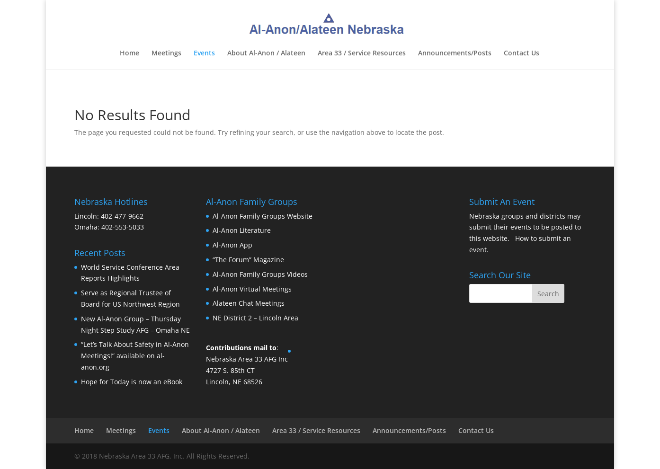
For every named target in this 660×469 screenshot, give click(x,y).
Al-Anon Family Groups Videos (260, 274)
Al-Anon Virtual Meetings (252, 288)
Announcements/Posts (454, 53)
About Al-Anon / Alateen (266, 53)
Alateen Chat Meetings (249, 303)
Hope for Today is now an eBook (131, 381)
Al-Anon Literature (242, 230)
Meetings (166, 53)
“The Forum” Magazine (248, 259)
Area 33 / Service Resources (362, 53)
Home (129, 53)
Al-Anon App (232, 244)
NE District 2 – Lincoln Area (255, 317)
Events (204, 53)
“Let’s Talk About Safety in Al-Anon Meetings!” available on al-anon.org (135, 356)
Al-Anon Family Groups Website (262, 216)
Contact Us (521, 53)
